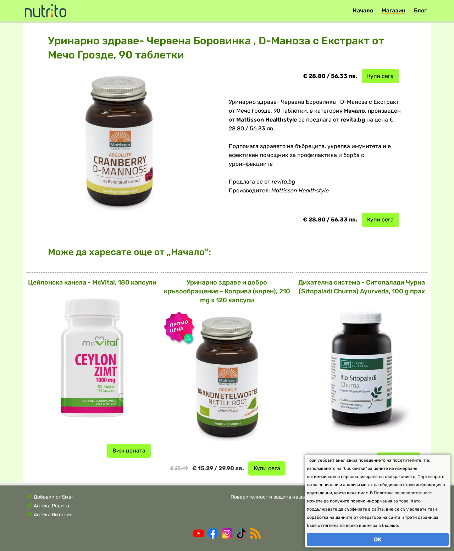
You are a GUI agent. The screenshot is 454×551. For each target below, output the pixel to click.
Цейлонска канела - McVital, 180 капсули (92, 282)
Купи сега (380, 76)
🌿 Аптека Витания (50, 515)
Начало (363, 10)
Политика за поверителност (403, 492)
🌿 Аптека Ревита (48, 506)
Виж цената (128, 450)
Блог (420, 10)
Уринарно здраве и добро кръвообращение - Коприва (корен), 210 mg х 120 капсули (227, 291)
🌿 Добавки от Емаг (50, 497)
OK (378, 539)
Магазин (393, 10)
